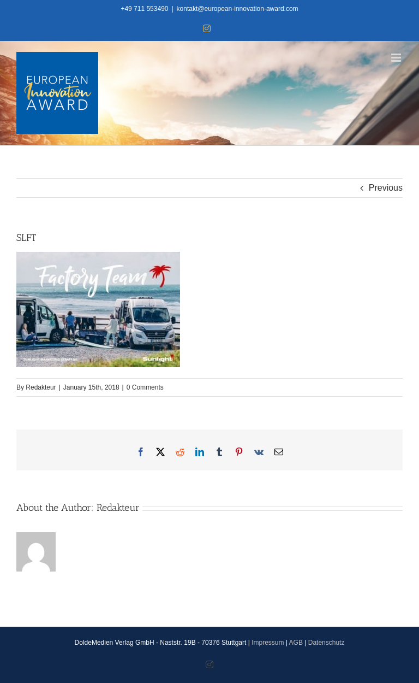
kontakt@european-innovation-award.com (237, 9)
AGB (296, 642)
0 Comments (145, 387)
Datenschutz (326, 642)
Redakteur (41, 387)
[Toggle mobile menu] (397, 57)
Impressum (268, 642)
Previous (386, 187)
